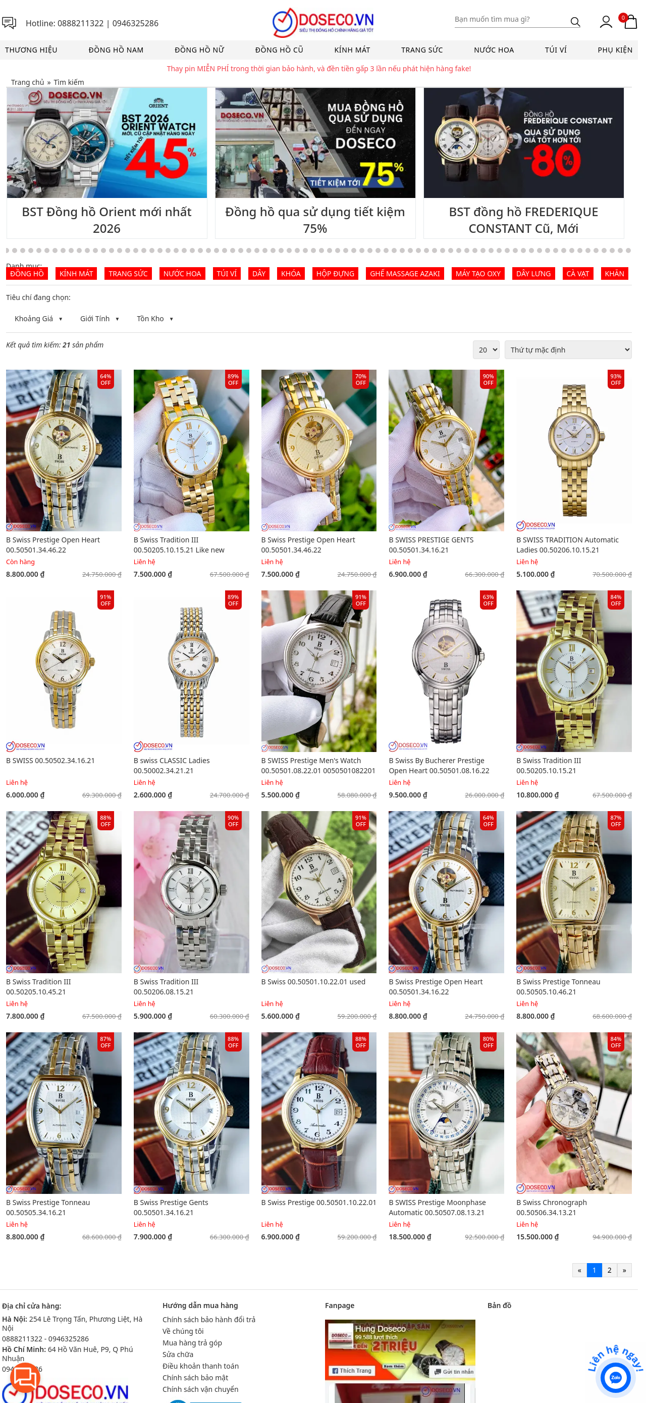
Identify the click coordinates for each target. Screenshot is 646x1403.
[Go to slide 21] (95, 250)
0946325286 (136, 23)
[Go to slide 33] (192, 250)
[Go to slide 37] (224, 250)
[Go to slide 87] (628, 250)
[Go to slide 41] (256, 250)
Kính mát (352, 50)
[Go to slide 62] (426, 250)
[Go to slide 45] (289, 250)
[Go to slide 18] (71, 250)
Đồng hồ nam (115, 50)
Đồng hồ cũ (279, 50)
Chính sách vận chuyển (201, 1389)
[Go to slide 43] (273, 250)
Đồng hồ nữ (199, 50)
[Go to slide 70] (491, 250)
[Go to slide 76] (539, 250)
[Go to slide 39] (240, 250)
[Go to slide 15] (46, 250)
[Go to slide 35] (208, 250)
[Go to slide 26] (135, 250)
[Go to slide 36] (216, 250)
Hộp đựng (335, 273)
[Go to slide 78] (555, 250)
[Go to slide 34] (200, 250)
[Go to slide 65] (450, 250)
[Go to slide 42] (264, 250)
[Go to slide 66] (458, 250)
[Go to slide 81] (579, 250)
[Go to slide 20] (87, 250)
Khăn (615, 273)
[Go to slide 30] (168, 250)
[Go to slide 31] (176, 250)
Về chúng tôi (183, 1331)
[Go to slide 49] (321, 250)
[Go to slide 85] (612, 250)
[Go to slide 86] (620, 250)
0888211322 (81, 23)
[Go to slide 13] (30, 250)
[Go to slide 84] (604, 250)
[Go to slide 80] (571, 250)
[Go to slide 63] (434, 250)
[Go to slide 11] (14, 250)
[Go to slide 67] (466, 250)
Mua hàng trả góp (192, 1342)
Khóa (291, 273)
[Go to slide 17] (63, 250)
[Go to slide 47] (305, 250)
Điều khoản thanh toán (201, 1366)
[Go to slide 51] (337, 250)
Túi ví (556, 50)
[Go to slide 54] (361, 250)
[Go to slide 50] (329, 250)
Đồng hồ (27, 273)
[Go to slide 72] (507, 250)
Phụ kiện (615, 50)
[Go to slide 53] (353, 250)
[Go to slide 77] (547, 250)
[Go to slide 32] (184, 250)
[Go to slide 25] (127, 250)
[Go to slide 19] (79, 250)
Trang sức (422, 50)
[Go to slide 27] (143, 250)
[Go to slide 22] (103, 250)
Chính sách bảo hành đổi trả (209, 1319)
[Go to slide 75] (531, 250)
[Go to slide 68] (474, 250)
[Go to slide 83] (596, 250)
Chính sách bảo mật (195, 1377)
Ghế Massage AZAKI (405, 273)
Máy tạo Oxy (478, 273)
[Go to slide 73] (515, 250)
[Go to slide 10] (6, 250)
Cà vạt (578, 273)
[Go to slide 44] (281, 250)
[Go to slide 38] (232, 250)
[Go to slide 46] (297, 250)
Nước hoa (494, 50)
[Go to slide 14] (38, 250)
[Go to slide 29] (160, 250)
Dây (258, 273)
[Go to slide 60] (410, 250)
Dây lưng (533, 273)
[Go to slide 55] (369, 250)
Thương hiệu (31, 50)
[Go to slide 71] (499, 250)
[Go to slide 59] (402, 250)
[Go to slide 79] (563, 250)
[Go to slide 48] (313, 250)
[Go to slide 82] (587, 250)
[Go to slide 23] (111, 250)
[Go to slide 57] (386, 250)
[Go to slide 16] (55, 250)
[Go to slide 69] (483, 250)
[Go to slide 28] (151, 250)
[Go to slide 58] (394, 250)
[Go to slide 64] (442, 250)
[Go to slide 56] (378, 250)
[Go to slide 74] (523, 250)
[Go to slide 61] (418, 250)
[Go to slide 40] (248, 250)
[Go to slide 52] (345, 250)
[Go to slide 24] (119, 250)
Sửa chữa (178, 1354)
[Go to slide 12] (22, 250)
